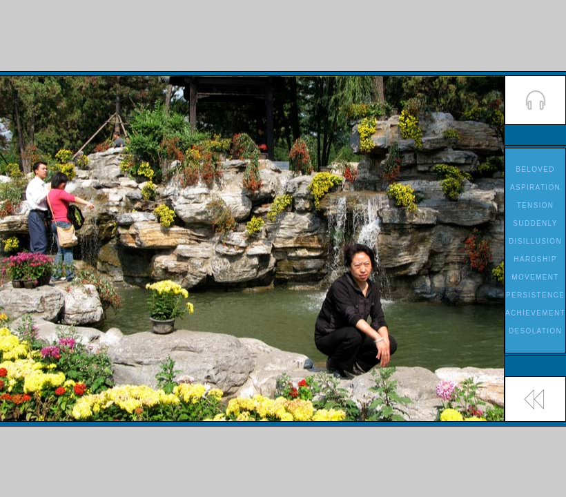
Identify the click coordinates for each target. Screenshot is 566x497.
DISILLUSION (535, 241)
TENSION (535, 205)
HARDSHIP (535, 259)
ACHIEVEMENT (535, 313)
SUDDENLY (535, 223)
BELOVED (535, 169)
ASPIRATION (535, 187)
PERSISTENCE (535, 295)
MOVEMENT (534, 277)
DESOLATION (535, 331)
